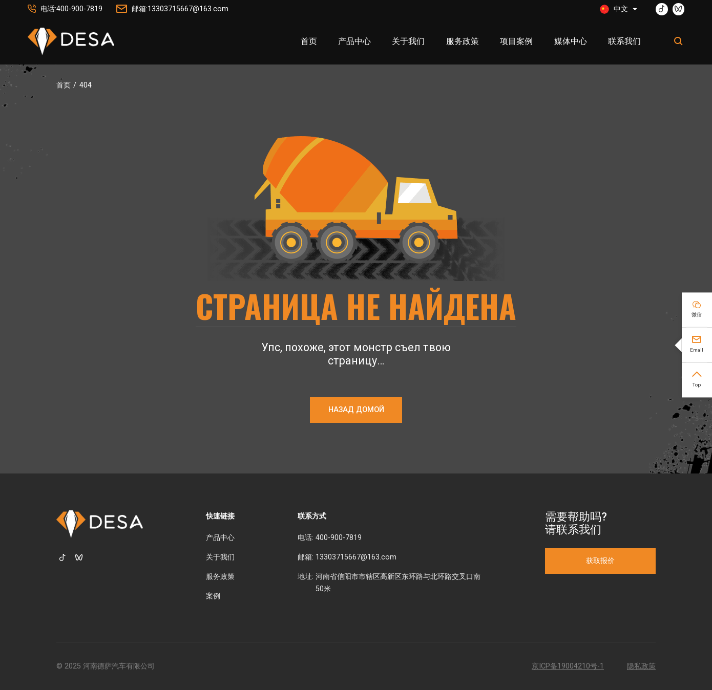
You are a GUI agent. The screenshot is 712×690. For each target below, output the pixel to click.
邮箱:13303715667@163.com (180, 9)
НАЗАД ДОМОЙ (356, 409)
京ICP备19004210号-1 (568, 666)
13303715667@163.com (356, 557)
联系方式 (312, 516)
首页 (63, 85)
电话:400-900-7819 (71, 9)
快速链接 (220, 516)
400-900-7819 (339, 537)
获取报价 (600, 560)
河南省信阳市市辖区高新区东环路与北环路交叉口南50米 (398, 582)
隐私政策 (641, 666)
